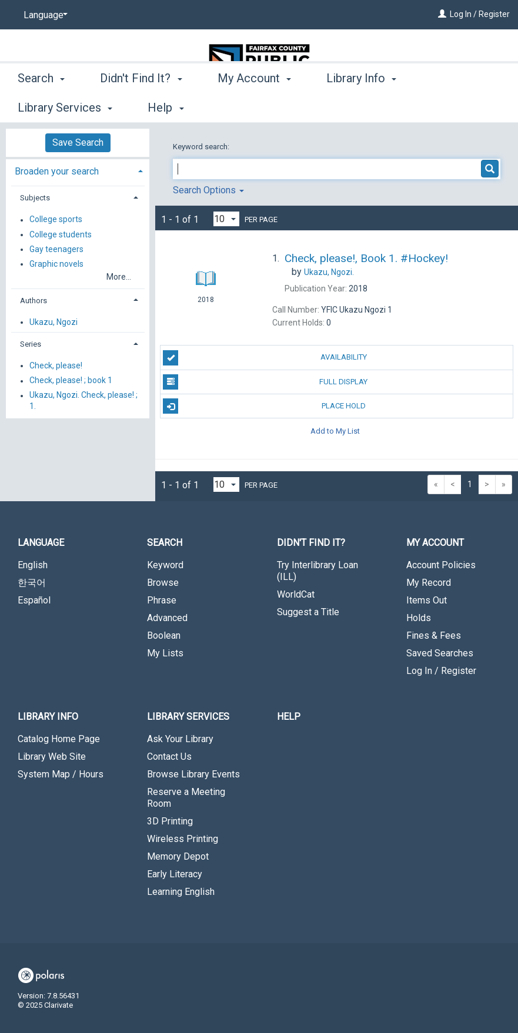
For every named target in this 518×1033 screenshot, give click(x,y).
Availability (265, 357)
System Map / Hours (60, 774)
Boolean (164, 635)
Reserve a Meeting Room (186, 797)
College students (60, 234)
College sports (55, 219)
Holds (418, 617)
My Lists (165, 653)
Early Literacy (174, 874)
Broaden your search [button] (57, 171)
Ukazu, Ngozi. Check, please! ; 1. (83, 401)
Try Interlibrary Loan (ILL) (317, 570)
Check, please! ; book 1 (70, 380)
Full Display (265, 382)
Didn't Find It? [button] (141, 106)
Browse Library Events (193, 774)
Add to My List (335, 430)
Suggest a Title (308, 612)
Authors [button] (33, 300)
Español (34, 600)
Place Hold (264, 406)
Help (288, 716)
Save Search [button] (77, 142)
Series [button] (30, 344)
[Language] (43, 15)
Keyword (165, 565)
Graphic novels (56, 264)
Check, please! (55, 365)
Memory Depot (178, 856)
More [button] (455, 107)
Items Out (426, 600)
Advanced (167, 617)
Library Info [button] (361, 106)
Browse (163, 582)
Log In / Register (480, 14)
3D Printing (170, 821)
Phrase (161, 600)
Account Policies (441, 565)
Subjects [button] (35, 197)
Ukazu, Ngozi (53, 322)
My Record (428, 582)
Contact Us (169, 756)
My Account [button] (254, 106)
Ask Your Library (180, 738)
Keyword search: (202, 146)
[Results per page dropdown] (226, 219)
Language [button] (41, 542)
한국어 (32, 582)
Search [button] (41, 106)
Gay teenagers (56, 249)
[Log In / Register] (442, 14)
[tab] (77, 170)
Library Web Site (52, 756)
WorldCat (296, 594)
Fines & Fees (433, 635)
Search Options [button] (208, 190)
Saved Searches (439, 653)
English (33, 565)
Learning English (181, 891)
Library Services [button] (188, 716)
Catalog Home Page (59, 738)
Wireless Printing (182, 838)
